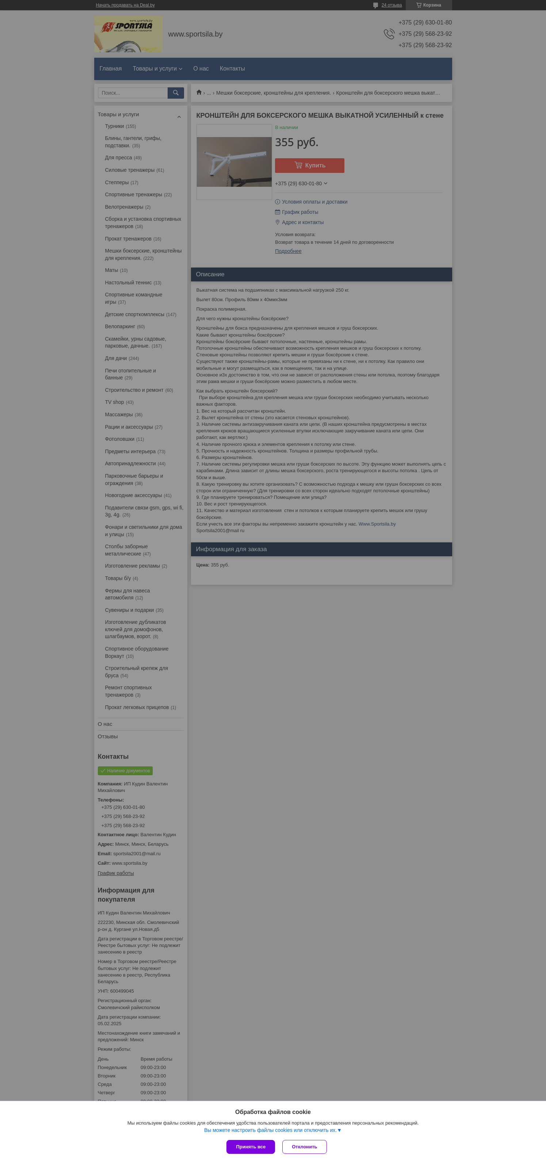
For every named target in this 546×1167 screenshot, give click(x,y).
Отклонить (304, 1146)
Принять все (251, 1146)
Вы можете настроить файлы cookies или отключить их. (270, 1130)
